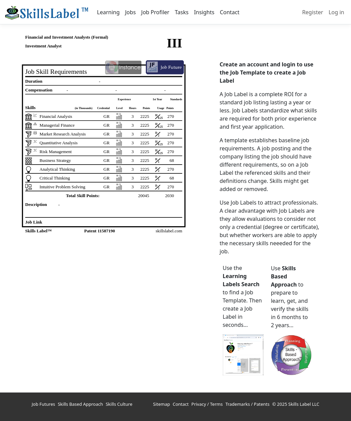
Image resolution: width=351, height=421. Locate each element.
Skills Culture (119, 404)
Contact (229, 12)
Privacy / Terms (206, 404)
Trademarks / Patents (248, 404)
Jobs (130, 12)
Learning (108, 12)
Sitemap (161, 404)
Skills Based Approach (80, 404)
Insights (204, 12)
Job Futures (43, 404)
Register (312, 12)
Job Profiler (155, 12)
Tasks (181, 12)
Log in (336, 12)
